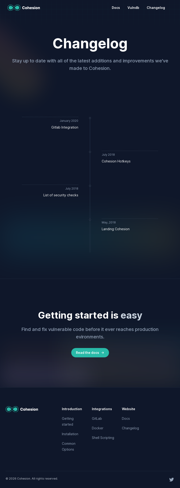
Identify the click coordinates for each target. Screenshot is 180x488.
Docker (97, 428)
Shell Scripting (103, 438)
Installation (70, 434)
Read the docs (90, 353)
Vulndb (133, 8)
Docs (116, 8)
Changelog (156, 8)
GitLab (97, 418)
